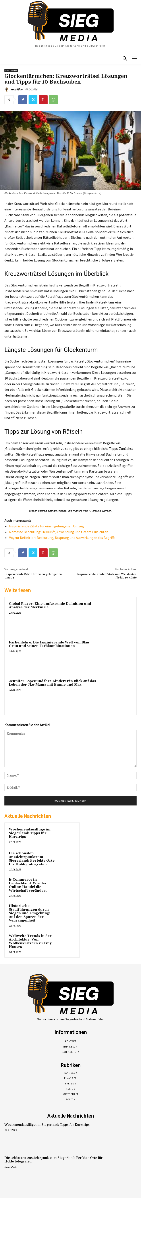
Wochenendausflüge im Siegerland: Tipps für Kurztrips (29, 833)
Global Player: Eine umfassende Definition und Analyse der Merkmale (50, 606)
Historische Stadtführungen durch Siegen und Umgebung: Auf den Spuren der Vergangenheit (29, 913)
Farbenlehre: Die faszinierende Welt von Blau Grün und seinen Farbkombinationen (49, 644)
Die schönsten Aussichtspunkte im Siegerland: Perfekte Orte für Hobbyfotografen (31, 858)
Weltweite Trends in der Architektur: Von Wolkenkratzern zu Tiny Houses (30, 941)
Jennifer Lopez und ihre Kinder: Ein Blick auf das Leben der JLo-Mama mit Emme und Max (52, 683)
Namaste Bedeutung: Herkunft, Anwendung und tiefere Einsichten (58, 532)
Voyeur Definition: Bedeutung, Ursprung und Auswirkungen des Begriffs (62, 537)
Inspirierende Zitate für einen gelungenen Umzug (46, 526)
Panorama (11, 70)
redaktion (16, 89)
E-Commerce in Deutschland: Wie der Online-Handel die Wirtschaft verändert (28, 885)
